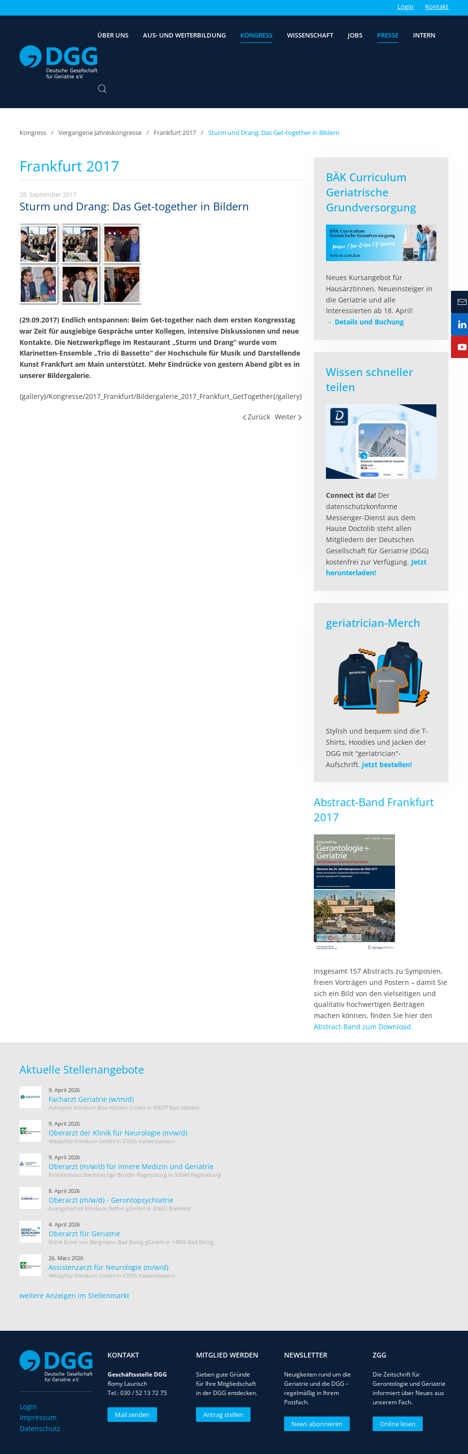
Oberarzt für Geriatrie (84, 1233)
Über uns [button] (112, 35)
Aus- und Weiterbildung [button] (184, 35)
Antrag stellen (222, 1414)
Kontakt (437, 6)
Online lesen (396, 1423)
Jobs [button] (355, 35)
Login (405, 6)
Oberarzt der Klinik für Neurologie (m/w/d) (118, 1132)
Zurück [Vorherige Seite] (256, 416)
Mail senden (131, 1414)
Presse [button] (387, 35)
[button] (102, 88)
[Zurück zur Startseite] (58, 61)
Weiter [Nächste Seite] (288, 416)
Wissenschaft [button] (310, 35)
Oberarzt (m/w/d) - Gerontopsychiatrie (111, 1200)
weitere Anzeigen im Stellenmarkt (74, 1295)
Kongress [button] (256, 35)
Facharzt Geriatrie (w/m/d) (91, 1099)
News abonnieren (316, 1423)
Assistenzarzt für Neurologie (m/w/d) (108, 1267)
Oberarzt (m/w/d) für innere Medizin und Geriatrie (131, 1166)
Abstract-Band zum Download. (363, 1026)
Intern (424, 35)
